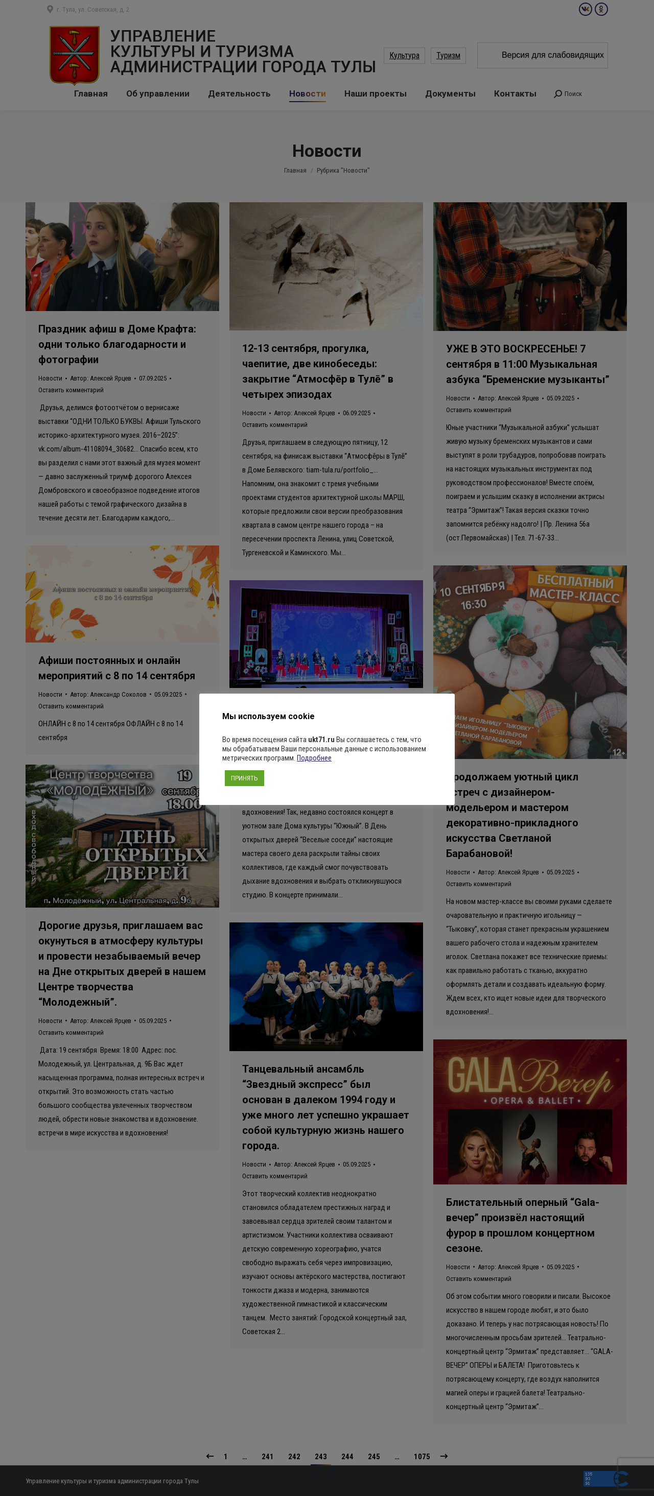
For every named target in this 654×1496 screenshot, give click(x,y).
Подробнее (314, 758)
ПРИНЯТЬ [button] (244, 778)
